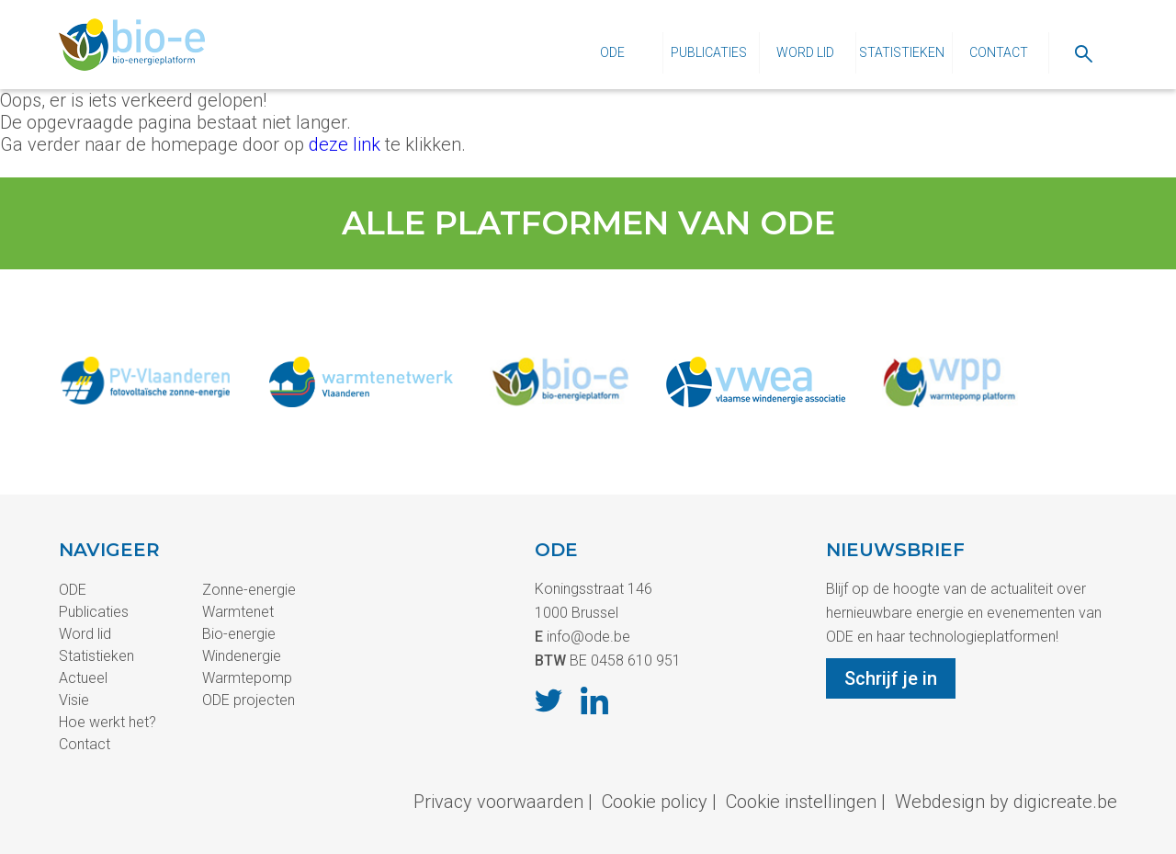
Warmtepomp (247, 678)
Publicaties (709, 52)
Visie (74, 700)
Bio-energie (239, 634)
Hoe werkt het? (107, 722)
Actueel (83, 678)
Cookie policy (654, 802)
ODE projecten (248, 700)
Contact (998, 52)
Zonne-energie (249, 589)
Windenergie (241, 656)
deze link (344, 144)
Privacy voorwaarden (498, 802)
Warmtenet (238, 612)
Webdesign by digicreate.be (1006, 802)
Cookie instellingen (801, 802)
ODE (612, 52)
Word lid (805, 52)
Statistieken (901, 52)
